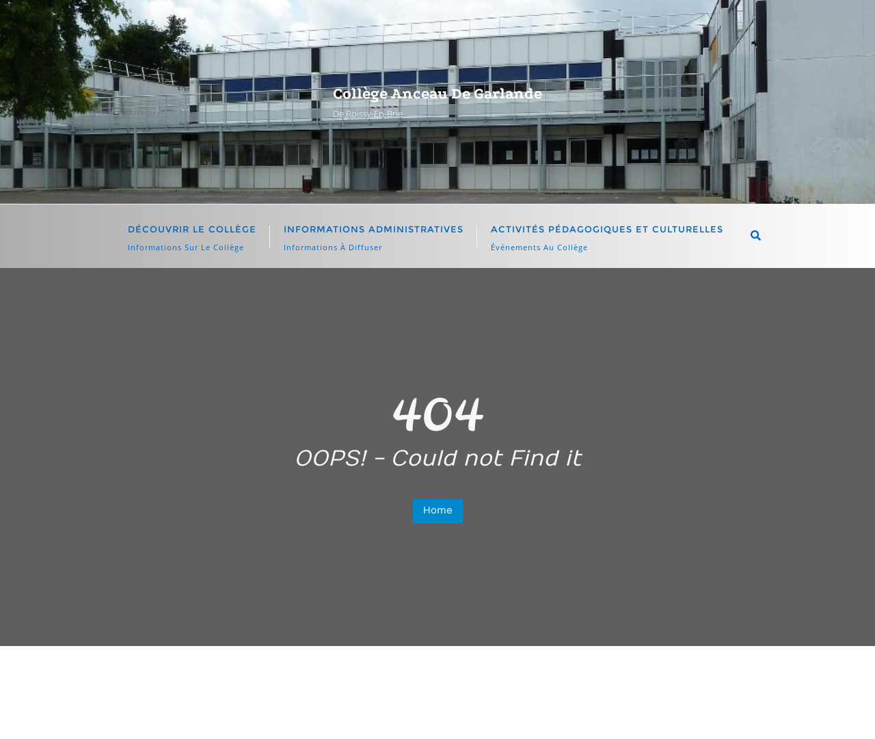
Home (438, 510)
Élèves (352, 679)
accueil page (276, 679)
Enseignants (427, 679)
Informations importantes (556, 679)
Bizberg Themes (727, 708)
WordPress (569, 708)
